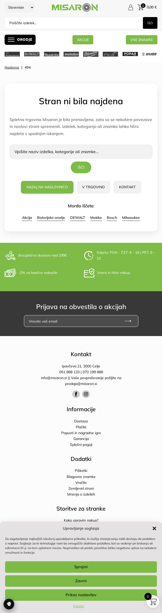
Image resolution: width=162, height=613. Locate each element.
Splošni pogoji (81, 444)
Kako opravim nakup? (81, 520)
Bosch (112, 217)
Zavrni (81, 580)
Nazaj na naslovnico (47, 187)
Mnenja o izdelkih (81, 494)
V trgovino (93, 187)
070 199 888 (93, 372)
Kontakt (127, 187)
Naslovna (12, 67)
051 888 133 (69, 372)
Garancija (81, 438)
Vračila (81, 482)
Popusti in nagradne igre (81, 433)
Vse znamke (141, 39)
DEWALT (77, 217)
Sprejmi (81, 566)
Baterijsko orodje (51, 217)
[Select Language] (19, 7)
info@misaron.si (54, 378)
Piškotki (78, 606)
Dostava (81, 421)
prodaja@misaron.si (81, 383)
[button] (154, 528)
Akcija (27, 217)
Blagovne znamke (81, 476)
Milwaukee (131, 217)
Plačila (81, 427)
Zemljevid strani (81, 488)
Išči (150, 23)
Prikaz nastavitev (81, 594)
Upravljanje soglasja (9, 604)
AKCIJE (83, 39)
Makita (96, 217)
